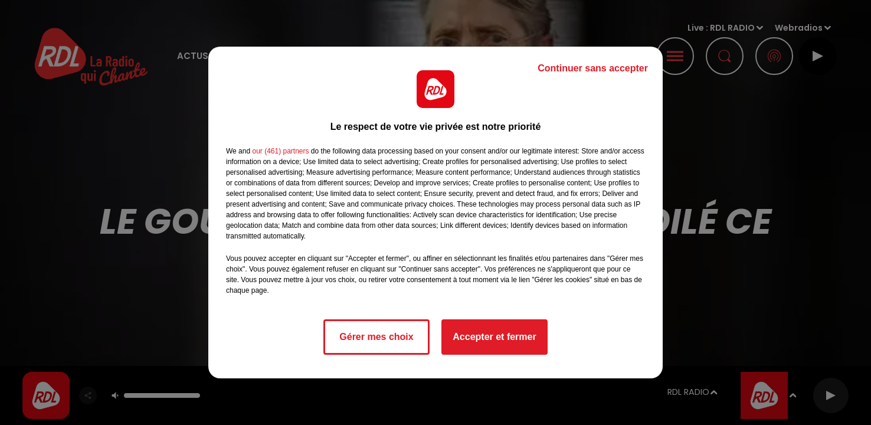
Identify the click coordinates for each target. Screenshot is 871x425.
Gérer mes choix (376, 337)
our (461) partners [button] (280, 151)
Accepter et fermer (494, 337)
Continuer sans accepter (593, 68)
